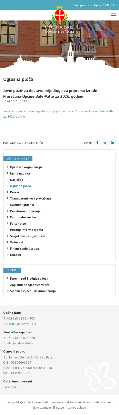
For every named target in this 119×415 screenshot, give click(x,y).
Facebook (10, 387)
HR (107, 5)
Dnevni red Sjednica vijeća (29, 278)
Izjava (97, 5)
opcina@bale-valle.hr (21, 324)
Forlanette (18, 223)
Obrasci (15, 255)
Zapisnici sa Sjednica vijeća (30, 285)
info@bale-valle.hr (20, 343)
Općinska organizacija (26, 167)
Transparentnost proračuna (30, 198)
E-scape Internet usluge (69, 407)
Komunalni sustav (23, 217)
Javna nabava (20, 173)
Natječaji (16, 180)
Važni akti (17, 242)
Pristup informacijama (26, 230)
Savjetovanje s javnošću (27, 236)
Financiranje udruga (24, 248)
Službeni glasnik (22, 205)
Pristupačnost (81, 5)
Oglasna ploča (20, 186)
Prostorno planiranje (25, 211)
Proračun (16, 192)
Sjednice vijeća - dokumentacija (33, 291)
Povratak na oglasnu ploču (23, 143)
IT (114, 5)
